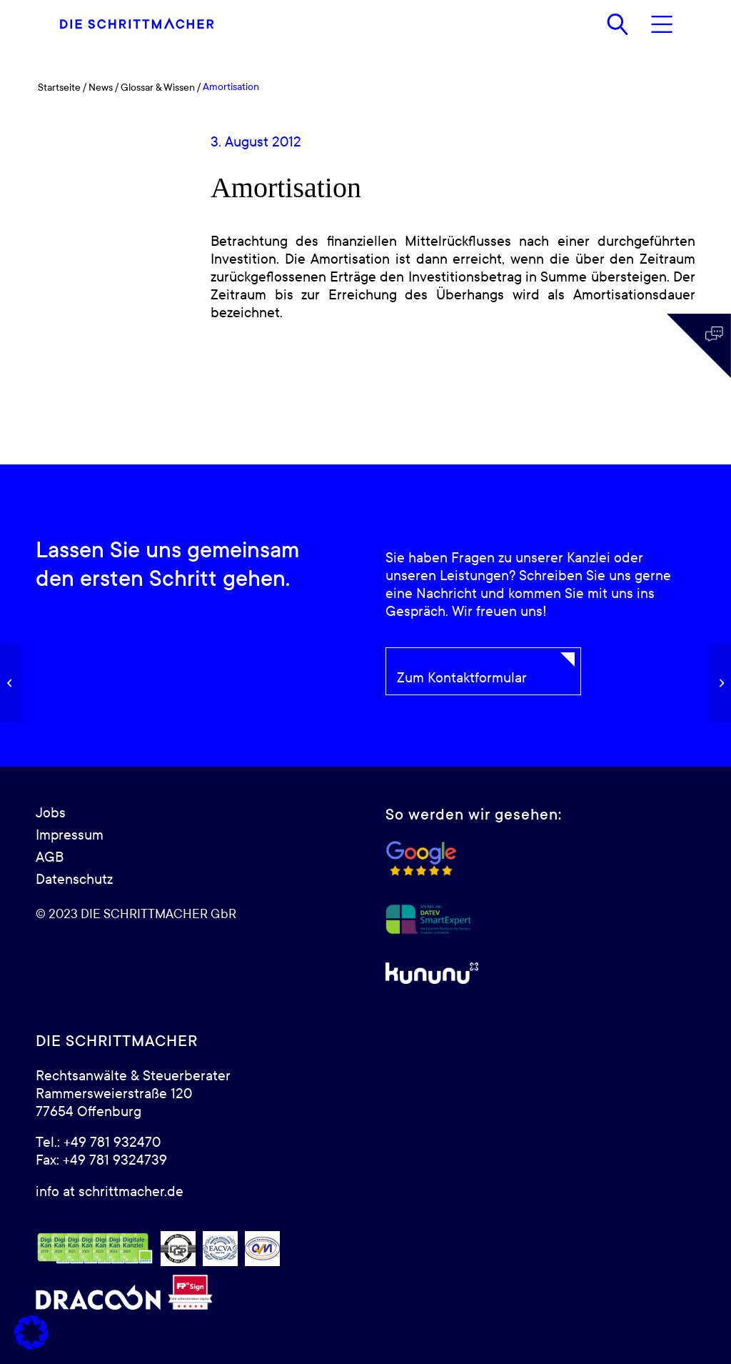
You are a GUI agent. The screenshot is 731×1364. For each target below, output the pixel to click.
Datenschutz (74, 879)
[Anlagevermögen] (11, 682)
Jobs (51, 813)
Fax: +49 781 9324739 (101, 1160)
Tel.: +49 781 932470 (98, 1142)
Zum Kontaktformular (462, 678)
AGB (50, 857)
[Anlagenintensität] (720, 682)
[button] (31, 1332)
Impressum (70, 835)
